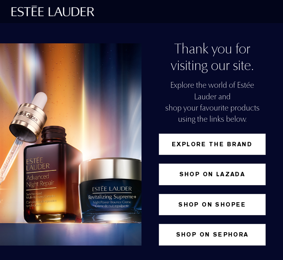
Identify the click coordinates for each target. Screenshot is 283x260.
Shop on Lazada (212, 174)
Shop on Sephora (212, 234)
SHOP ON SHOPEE (212, 204)
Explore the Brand (212, 144)
